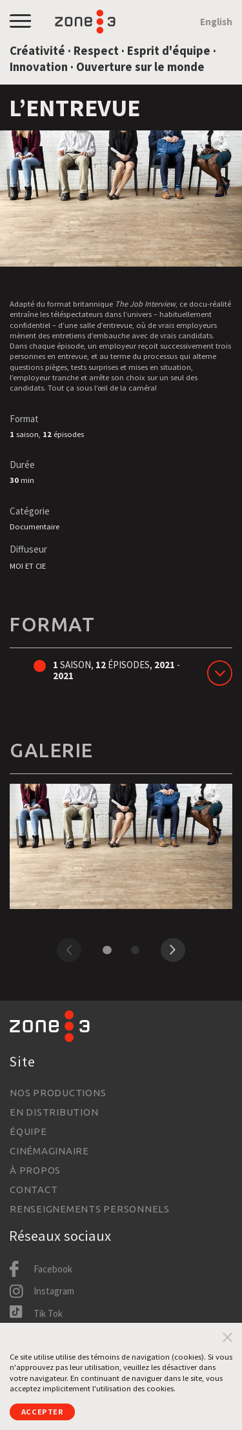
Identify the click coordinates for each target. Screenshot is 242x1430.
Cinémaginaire (49, 1150)
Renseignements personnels (90, 1208)
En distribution (54, 1112)
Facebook (53, 1269)
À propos (35, 1170)
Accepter (42, 1411)
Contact (33, 1189)
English (216, 21)
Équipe (28, 1131)
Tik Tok (48, 1313)
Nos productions (58, 1092)
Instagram (54, 1291)
